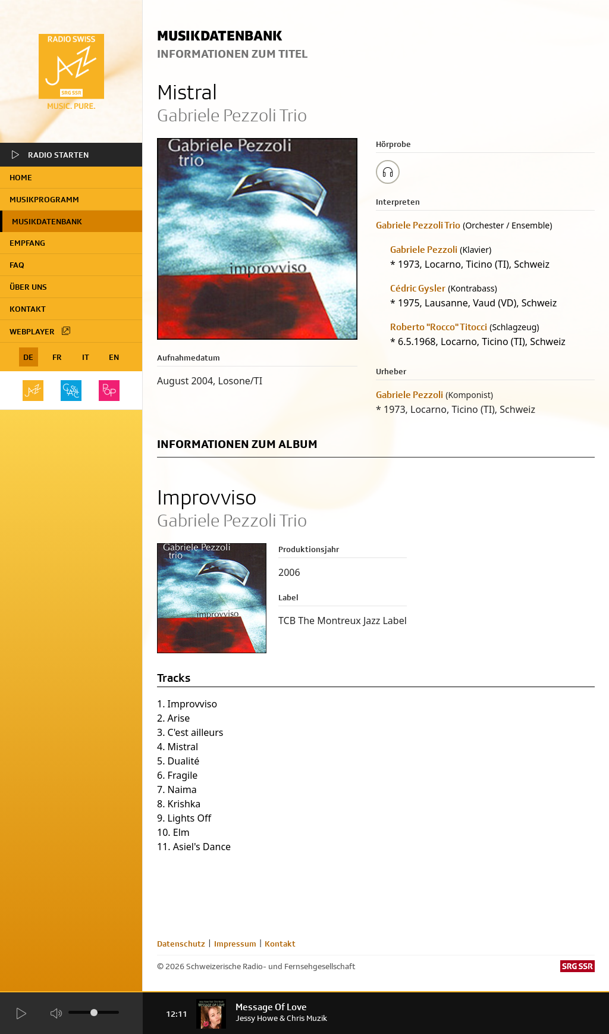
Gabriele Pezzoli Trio (418, 225)
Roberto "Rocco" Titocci (438, 327)
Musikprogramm (44, 199)
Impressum (235, 943)
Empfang (27, 242)
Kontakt (28, 309)
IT (85, 357)
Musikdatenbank (47, 221)
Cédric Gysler (417, 288)
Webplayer (40, 331)
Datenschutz (181, 943)
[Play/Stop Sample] (387, 172)
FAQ (17, 265)
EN (114, 357)
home (21, 177)
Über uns (28, 287)
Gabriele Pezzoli (423, 249)
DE (28, 357)
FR (57, 357)
